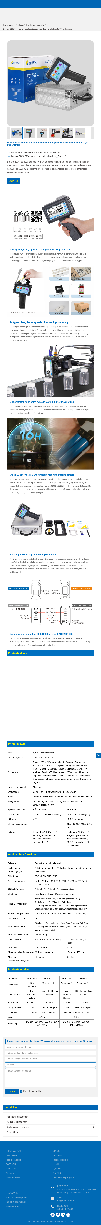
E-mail (61, 1197)
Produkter (20, 25)
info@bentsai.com (65, 1201)
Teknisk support (13, 1160)
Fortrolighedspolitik (32, 1091)
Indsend (12, 1091)
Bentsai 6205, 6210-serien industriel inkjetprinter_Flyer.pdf (37, 156)
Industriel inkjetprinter (17, 1122)
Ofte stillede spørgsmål (63, 1177)
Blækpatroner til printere (18, 1127)
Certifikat (57, 1173)
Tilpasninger (11, 1155)
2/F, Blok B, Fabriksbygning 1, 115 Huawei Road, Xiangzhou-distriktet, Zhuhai (76, 1191)
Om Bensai (58, 1155)
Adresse (62, 1186)
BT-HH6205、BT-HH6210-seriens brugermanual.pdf (34, 152)
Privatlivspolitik (13, 1177)
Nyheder (56, 1169)
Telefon (62, 1206)
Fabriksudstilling (60, 1160)
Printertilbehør (13, 1132)
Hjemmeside (8, 25)
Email (13, 181)
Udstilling (57, 1164)
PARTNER (11, 1164)
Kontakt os (11, 1169)
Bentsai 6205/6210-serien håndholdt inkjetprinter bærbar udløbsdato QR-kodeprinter (37, 29)
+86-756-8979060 (65, 1209)
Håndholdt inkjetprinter (35, 25)
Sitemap (10, 1173)
